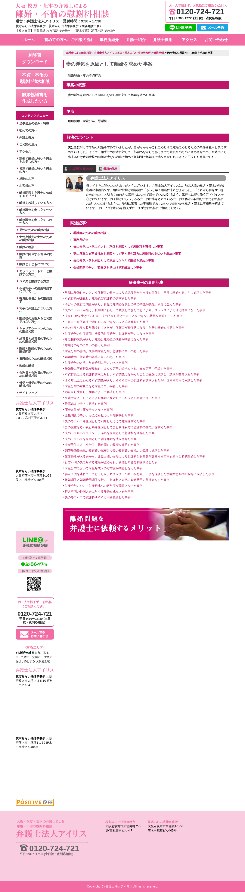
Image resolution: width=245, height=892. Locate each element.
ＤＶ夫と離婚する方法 (34, 281)
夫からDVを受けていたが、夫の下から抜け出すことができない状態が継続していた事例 (124, 316)
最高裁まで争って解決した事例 (86, 403)
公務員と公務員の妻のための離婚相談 (35, 374)
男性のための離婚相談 (34, 230)
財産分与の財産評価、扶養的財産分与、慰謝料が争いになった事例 (110, 333)
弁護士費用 (26, 137)
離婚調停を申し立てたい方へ (35, 211)
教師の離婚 (26, 365)
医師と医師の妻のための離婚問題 (35, 350)
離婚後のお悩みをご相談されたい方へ (35, 320)
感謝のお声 (26, 178)
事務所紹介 (80, 239)
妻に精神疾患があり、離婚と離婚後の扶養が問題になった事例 (107, 339)
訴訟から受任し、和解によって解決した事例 (95, 392)
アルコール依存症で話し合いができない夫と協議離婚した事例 (107, 321)
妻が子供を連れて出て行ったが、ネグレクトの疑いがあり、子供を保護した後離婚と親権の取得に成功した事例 (139, 473)
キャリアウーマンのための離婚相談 (35, 330)
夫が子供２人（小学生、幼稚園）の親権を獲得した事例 (102, 444)
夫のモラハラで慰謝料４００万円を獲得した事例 (98, 497)
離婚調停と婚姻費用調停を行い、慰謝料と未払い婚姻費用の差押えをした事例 (117, 479)
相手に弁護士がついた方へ (35, 310)
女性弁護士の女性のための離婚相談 (35, 238)
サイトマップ (28, 392)
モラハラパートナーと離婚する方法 (35, 272)
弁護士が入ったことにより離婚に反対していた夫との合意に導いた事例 (113, 397)
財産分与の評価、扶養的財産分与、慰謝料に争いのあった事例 (107, 351)
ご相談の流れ (28, 144)
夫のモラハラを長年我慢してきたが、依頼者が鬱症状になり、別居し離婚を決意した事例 (124, 327)
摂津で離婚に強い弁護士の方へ (35, 170)
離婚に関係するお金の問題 (35, 255)
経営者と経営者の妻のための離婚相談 (35, 340)
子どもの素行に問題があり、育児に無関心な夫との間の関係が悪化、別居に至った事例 (123, 304)
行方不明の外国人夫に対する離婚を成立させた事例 (99, 491)
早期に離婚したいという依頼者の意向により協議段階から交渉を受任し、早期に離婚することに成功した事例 (138, 292)
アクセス (25, 151)
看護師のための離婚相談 (89, 232)
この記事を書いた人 (81, 168)
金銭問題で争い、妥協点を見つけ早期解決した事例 (107, 267)
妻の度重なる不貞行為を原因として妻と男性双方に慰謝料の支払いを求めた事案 (127, 253)
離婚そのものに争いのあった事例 (87, 345)
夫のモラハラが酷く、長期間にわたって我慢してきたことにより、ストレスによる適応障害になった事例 (135, 310)
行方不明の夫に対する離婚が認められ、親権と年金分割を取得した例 (111, 462)
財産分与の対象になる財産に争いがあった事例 (96, 386)
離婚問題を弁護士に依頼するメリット (35, 194)
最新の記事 (110, 168)
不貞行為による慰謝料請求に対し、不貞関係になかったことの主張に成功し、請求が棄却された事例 (132, 374)
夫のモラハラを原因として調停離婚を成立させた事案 (101, 438)
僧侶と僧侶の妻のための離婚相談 (35, 384)
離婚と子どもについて (34, 264)
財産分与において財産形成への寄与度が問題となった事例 (104, 468)
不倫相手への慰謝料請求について (35, 290)
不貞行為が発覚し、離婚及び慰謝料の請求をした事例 (101, 298)
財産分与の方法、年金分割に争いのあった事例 (96, 362)
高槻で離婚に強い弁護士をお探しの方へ (35, 160)
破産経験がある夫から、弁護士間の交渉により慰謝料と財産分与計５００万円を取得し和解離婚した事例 (135, 456)
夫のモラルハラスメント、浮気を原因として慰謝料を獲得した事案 (118, 246)
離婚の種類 (26, 247)
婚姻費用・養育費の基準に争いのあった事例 (95, 356)
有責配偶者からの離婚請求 (35, 300)
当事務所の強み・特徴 (34, 123)
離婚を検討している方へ (35, 203)
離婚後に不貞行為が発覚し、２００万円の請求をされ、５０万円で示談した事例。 (120, 368)
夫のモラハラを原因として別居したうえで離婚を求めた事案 (113, 260)
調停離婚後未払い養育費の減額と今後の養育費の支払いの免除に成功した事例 (117, 450)
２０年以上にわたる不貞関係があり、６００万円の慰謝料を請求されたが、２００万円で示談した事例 (133, 380)
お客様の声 (26, 185)
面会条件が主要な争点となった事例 (89, 409)
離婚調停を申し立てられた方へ (35, 221)
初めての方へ (28, 130)
